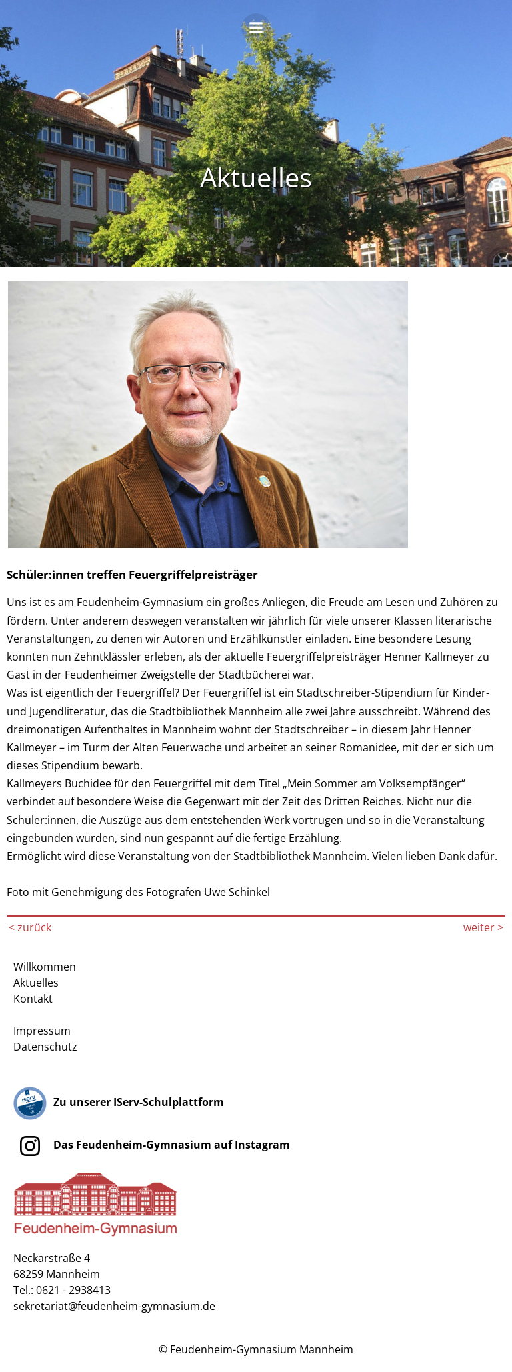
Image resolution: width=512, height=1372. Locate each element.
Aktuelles (36, 982)
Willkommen (44, 966)
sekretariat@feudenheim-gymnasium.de (114, 1306)
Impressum (42, 1030)
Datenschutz (45, 1046)
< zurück (30, 927)
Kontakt (33, 998)
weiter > (483, 927)
